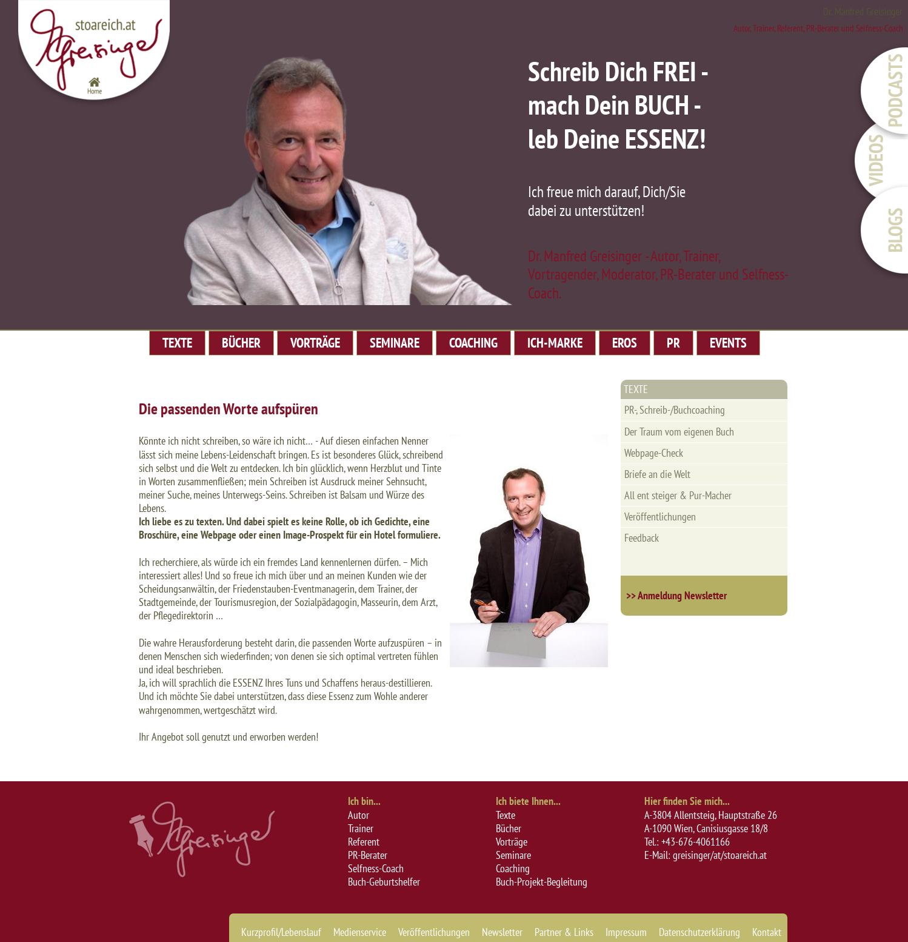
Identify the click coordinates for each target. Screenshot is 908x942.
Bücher (508, 828)
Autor (358, 815)
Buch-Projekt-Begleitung (541, 882)
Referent (363, 842)
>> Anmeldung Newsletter (676, 595)
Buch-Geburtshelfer (384, 882)
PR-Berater (367, 855)
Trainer (360, 828)
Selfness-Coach (376, 868)
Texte (505, 815)
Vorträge (511, 842)
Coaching (513, 868)
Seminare (513, 855)
